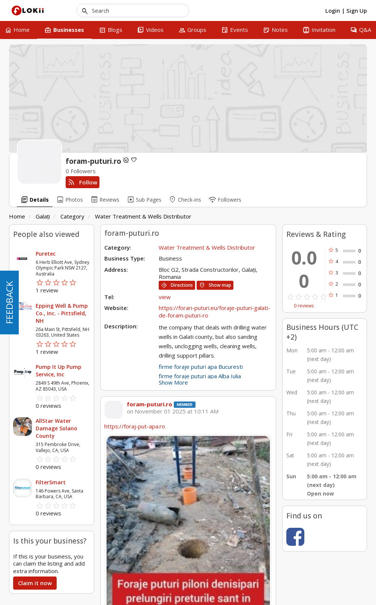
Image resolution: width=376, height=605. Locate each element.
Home (17, 216)
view (165, 297)
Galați (43, 216)
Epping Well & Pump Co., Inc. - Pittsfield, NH (62, 313)
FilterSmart (51, 482)
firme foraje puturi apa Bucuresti (201, 366)
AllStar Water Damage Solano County (56, 428)
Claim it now (35, 583)
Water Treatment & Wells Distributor (143, 216)
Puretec (46, 253)
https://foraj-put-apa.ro (134, 426)
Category (72, 216)
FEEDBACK (9, 302)
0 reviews (304, 306)
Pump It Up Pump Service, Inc (58, 370)
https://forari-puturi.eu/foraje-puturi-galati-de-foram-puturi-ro (214, 311)
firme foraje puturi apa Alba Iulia (200, 376)
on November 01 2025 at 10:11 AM (172, 411)
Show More (173, 382)
